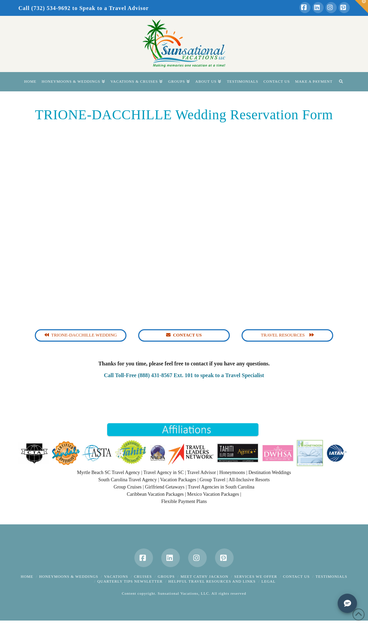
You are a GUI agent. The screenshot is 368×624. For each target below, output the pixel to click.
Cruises (143, 576)
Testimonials (331, 576)
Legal (269, 581)
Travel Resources (287, 335)
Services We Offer (255, 576)
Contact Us (296, 576)
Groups (166, 576)
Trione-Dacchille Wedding (80, 335)
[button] (361, 6)
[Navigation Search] (341, 81)
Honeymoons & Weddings (68, 576)
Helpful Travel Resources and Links (212, 581)
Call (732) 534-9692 (44, 8)
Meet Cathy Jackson (204, 576)
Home (27, 576)
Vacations (116, 576)
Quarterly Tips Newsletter (129, 581)
